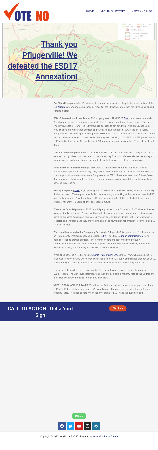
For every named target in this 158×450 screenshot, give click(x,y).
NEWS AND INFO (142, 11)
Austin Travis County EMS (105, 255)
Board (127, 118)
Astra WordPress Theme (105, 436)
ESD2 (103, 236)
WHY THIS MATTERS (113, 11)
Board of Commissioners (131, 236)
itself (77, 190)
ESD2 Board (59, 107)
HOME (91, 11)
